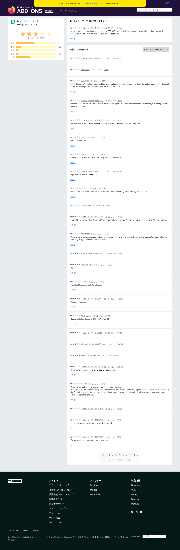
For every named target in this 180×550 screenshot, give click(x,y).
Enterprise (95, 494)
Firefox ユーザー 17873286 (92, 333)
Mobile (93, 489)
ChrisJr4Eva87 (87, 265)
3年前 (119, 28)
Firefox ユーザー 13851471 (92, 171)
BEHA (83, 154)
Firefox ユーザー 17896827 (92, 299)
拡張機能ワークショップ (61, 494)
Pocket (135, 503)
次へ (136, 455)
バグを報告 (54, 517)
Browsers (136, 485)
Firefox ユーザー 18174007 (92, 100)
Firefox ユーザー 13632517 (92, 437)
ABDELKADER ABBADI (90, 355)
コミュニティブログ (59, 508)
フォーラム (54, 513)
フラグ (73, 39)
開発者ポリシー (57, 503)
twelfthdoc (85, 234)
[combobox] (154, 10)
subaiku (84, 188)
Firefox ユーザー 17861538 (92, 409)
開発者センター (57, 499)
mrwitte (84, 384)
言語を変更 (135, 536)
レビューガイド (57, 522)
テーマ (59, 11)
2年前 (106, 70)
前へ (104, 455)
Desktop (94, 485)
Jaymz (83, 137)
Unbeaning (85, 70)
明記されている (18, 537)
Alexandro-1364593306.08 (92, 344)
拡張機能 (49, 11)
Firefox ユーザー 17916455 (92, 253)
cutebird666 (86, 205)
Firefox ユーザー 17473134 (92, 58)
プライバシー (13, 530)
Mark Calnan (86, 316)
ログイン (168, 3)
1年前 (119, 58)
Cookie (25, 530)
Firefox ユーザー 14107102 (92, 420)
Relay (134, 494)
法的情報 (35, 530)
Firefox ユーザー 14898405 (92, 367)
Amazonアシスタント (28, 21)
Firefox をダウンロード (94, 3)
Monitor (135, 499)
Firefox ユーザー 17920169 (92, 217)
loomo (83, 282)
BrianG (84, 81)
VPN (133, 489)
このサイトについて (59, 485)
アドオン (53, 480)
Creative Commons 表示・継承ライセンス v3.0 (75, 537)
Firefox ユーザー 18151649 (92, 120)
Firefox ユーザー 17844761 (92, 28)
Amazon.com (31, 24)
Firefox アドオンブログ (60, 489)
